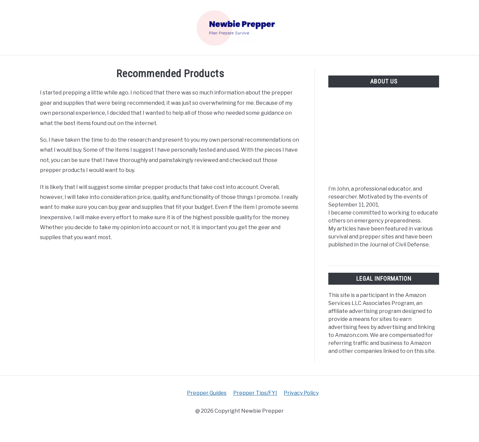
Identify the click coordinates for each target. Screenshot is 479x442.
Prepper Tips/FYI (255, 393)
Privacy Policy (301, 393)
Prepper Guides (207, 393)
